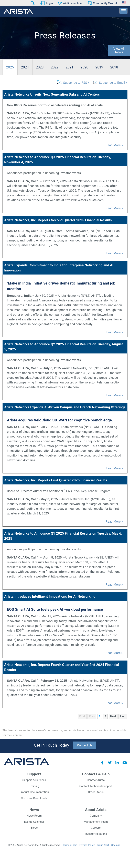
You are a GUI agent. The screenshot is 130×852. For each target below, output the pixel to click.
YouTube (125, 762)
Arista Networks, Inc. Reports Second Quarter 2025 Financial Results (58, 220)
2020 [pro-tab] (84, 67)
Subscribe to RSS (75, 82)
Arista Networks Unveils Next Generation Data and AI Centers (52, 94)
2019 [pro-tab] (99, 67)
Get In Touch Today (51, 745)
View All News (119, 50)
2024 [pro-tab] (25, 67)
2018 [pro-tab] (114, 67)
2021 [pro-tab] (69, 67)
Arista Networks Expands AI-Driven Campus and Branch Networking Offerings (65, 407)
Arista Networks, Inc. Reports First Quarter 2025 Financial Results (55, 480)
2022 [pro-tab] (55, 67)
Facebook (102, 762)
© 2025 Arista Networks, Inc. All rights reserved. (34, 845)
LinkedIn (117, 762)
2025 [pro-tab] (10, 67)
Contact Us (84, 745)
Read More (113, 145)
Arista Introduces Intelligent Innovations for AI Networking (49, 596)
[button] (33, 3)
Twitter (110, 762)
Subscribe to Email (112, 82)
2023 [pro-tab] (40, 67)
